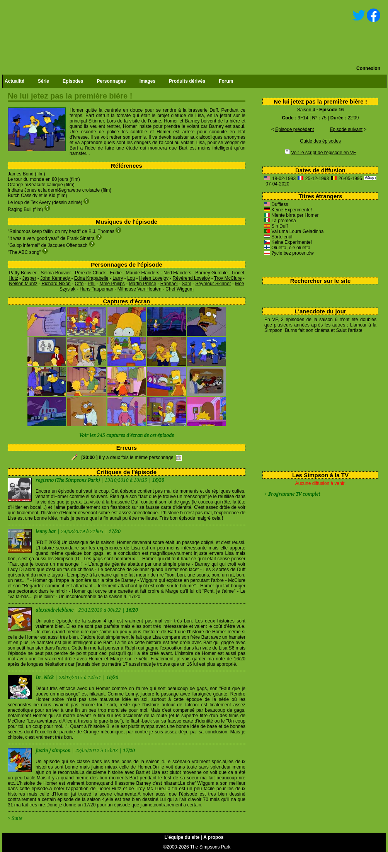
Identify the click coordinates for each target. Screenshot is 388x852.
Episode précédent (294, 129)
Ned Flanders (177, 272)
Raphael (169, 283)
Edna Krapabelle (91, 278)
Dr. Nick (45, 677)
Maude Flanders (143, 272)
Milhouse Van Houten (139, 289)
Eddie (116, 272)
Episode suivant (346, 129)
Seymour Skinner (213, 283)
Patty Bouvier (22, 272)
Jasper (29, 278)
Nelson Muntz (23, 283)
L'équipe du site (182, 837)
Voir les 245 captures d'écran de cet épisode (126, 435)
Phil (91, 283)
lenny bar (46, 531)
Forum (226, 81)
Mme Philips (111, 283)
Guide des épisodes (320, 141)
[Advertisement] (317, 401)
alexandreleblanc (55, 610)
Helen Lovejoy (153, 278)
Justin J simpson (53, 750)
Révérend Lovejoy (191, 278)
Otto (79, 283)
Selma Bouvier (56, 272)
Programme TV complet (294, 494)
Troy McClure (228, 278)
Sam (186, 283)
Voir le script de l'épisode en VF (323, 152)
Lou (131, 278)
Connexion (368, 68)
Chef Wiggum (179, 289)
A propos (213, 837)
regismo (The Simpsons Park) (68, 480)
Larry (117, 278)
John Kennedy (55, 278)
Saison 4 (306, 109)
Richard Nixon (55, 283)
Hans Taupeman (96, 289)
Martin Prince (143, 283)
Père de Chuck (90, 272)
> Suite (15, 818)
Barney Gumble (212, 272)
